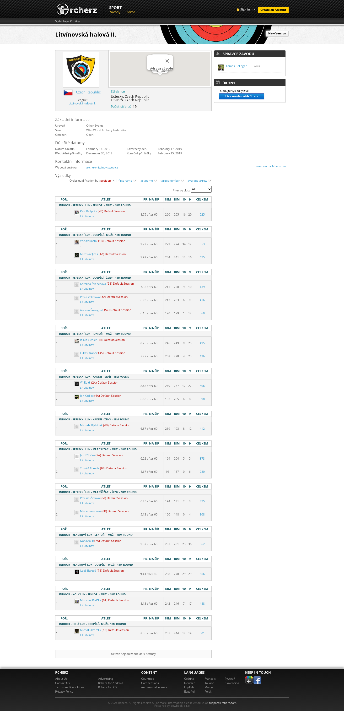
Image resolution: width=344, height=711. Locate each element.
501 (202, 633)
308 (202, 514)
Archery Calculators (154, 687)
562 (202, 544)
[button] (160, 79)
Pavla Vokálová (87, 297)
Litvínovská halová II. (82, 103)
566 (202, 574)
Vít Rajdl (82, 382)
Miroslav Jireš (86, 254)
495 (202, 343)
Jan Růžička (85, 455)
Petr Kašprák (86, 211)
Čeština (189, 679)
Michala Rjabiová (88, 425)
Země (130, 12)
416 (202, 300)
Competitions (150, 683)
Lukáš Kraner (86, 353)
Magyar (209, 687)
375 (202, 501)
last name (148, 181)
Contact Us (62, 683)
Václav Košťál (86, 241)
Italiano (209, 683)
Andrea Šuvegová (89, 310)
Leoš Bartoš (86, 571)
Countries (147, 679)
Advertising (105, 679)
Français (210, 679)
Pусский (230, 679)
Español (189, 691)
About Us (61, 679)
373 (202, 458)
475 (202, 257)
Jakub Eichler (86, 340)
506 (202, 386)
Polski (208, 691)
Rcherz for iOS (107, 687)
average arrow (200, 181)
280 (202, 472)
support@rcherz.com (222, 703)
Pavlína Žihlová (87, 498)
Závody (114, 12)
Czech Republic (88, 92)
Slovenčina (232, 683)
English (189, 687)
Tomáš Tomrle (87, 468)
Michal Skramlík (88, 630)
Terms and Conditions (69, 687)
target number (172, 181)
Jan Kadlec (84, 396)
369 (202, 313)
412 (202, 429)
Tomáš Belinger (236, 66)
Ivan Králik (84, 541)
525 (202, 214)
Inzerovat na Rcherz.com (271, 166)
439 (202, 287)
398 (202, 399)
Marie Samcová (88, 511)
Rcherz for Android (110, 683)
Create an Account (273, 10)
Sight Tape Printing (67, 21)
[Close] (167, 61)
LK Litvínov (87, 216)
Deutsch (189, 683)
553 (202, 244)
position (107, 181)
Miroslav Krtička (88, 600)
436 (202, 356)
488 (202, 604)
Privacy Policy (64, 691)
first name (127, 181)
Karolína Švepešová (90, 284)
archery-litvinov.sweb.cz (102, 167)
